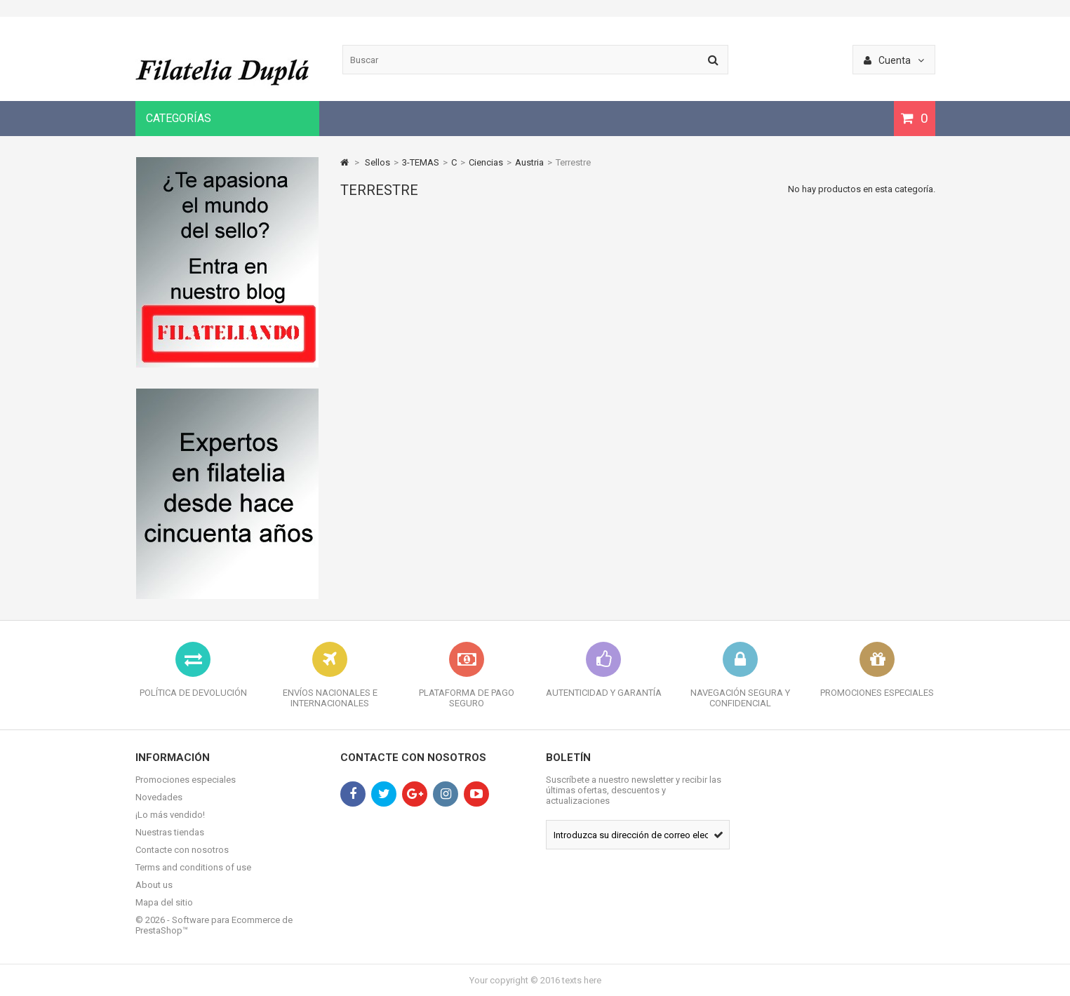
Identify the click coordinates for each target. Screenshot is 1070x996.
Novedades (158, 797)
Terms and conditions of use (193, 867)
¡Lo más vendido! (170, 814)
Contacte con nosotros (182, 849)
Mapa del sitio (164, 902)
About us (154, 885)
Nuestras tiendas (169, 832)
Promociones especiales (185, 779)
